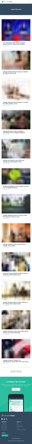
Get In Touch (5, 435)
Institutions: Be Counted (21, 429)
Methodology (4, 427)
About (18, 424)
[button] (28, 1)
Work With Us (4, 429)
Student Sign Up (20, 426)
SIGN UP (16, 389)
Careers (18, 427)
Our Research (4, 424)
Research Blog (4, 426)
